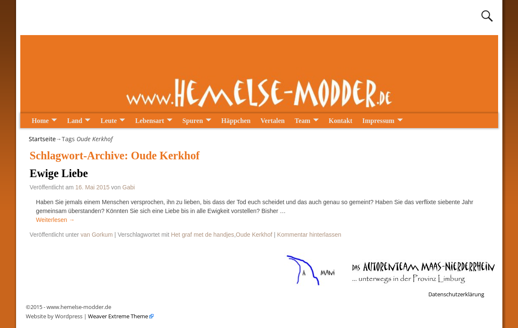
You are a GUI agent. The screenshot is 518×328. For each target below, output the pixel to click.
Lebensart (149, 120)
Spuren (192, 120)
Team (302, 120)
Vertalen (272, 120)
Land (74, 120)
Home (40, 120)
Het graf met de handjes (202, 234)
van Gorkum (96, 234)
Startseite (42, 139)
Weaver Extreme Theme (117, 316)
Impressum (378, 120)
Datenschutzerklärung (456, 294)
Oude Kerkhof (254, 234)
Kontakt (340, 120)
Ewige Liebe (59, 173)
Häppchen (235, 120)
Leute (109, 120)
